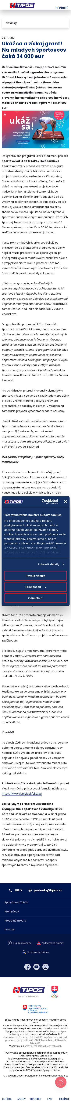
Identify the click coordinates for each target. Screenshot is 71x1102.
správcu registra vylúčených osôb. (43, 1046)
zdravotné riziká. (59, 1028)
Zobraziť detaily (48, 564)
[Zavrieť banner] (65, 501)
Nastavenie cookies (38, 952)
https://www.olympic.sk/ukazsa (22, 794)
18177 (18, 890)
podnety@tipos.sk (48, 890)
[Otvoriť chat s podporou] (60, 1082)
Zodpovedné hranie (52, 943)
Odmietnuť (35, 598)
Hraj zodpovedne (22, 943)
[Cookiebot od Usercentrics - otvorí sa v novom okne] (43, 501)
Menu (4, 5)
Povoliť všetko (35, 575)
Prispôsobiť (35, 586)
